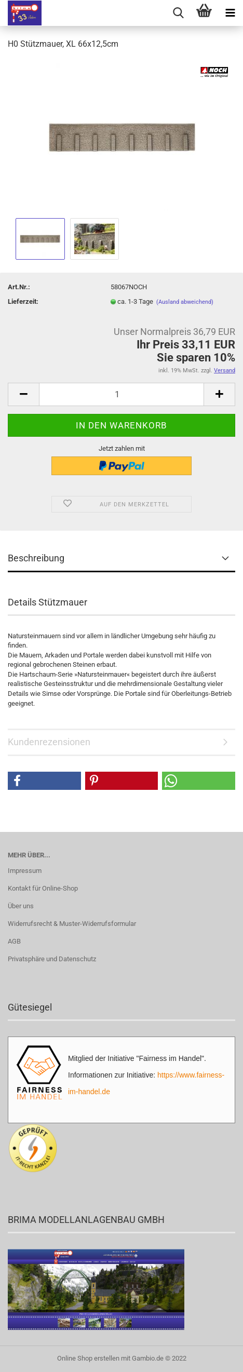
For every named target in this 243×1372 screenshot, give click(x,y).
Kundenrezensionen (49, 741)
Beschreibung (36, 558)
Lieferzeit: (23, 301)
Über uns (21, 906)
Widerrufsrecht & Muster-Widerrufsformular (72, 923)
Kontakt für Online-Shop (43, 888)
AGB (14, 941)
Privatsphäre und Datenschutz (52, 959)
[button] (44, 781)
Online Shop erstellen (88, 1358)
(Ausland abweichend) (184, 302)
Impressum (25, 871)
